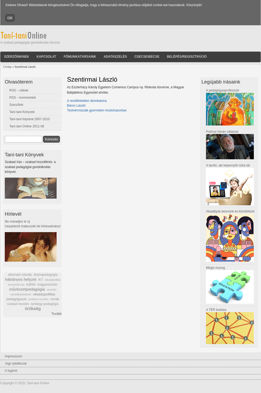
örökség (33, 308)
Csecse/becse (146, 56)
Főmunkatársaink (80, 56)
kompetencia (16, 284)
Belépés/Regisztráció (187, 56)
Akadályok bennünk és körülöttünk (230, 211)
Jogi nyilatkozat (16, 363)
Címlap (7, 66)
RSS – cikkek (18, 90)
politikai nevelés (38, 299)
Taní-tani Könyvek (22, 112)
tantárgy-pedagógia (44, 304)
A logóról (11, 371)
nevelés (51, 289)
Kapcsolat (46, 56)
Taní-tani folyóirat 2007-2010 (29, 119)
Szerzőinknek (16, 56)
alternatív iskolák (20, 275)
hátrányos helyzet (20, 279)
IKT (40, 280)
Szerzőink (16, 105)
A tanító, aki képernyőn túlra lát (228, 165)
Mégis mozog (215, 268)
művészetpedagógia (27, 289)
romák (54, 299)
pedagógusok (16, 299)
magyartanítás (47, 284)
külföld (31, 284)
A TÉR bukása (216, 310)
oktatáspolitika (44, 294)
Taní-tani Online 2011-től (26, 126)
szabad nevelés (18, 304)
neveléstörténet (20, 294)
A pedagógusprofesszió (222, 90)
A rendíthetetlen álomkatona (87, 101)
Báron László (76, 105)
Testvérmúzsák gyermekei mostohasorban (97, 110)
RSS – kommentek (22, 97)
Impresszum (13, 356)
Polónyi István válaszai (222, 131)
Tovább (56, 314)
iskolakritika (53, 279)
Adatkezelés (115, 56)
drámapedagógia (45, 275)
